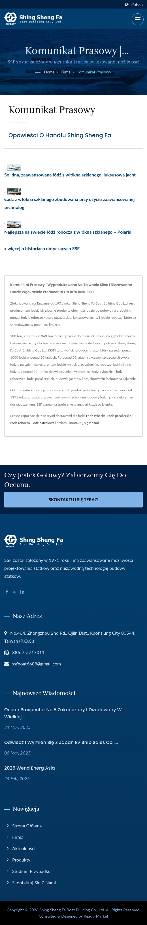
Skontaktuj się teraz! (74, 499)
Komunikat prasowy (93, 71)
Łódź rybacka (96, 416)
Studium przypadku (31, 871)
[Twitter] (14, 592)
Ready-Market (96, 916)
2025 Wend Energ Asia (29, 768)
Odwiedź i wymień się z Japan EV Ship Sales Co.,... (61, 742)
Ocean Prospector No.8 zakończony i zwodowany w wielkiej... (63, 713)
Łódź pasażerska (119, 416)
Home (49, 71)
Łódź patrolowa (42, 423)
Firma (66, 71)
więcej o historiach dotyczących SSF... (44, 248)
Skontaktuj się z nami (83, 423)
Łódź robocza (20, 423)
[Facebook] (7, 592)
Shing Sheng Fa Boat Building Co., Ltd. (72, 909)
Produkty (21, 859)
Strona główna (27, 825)
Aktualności (23, 848)
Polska (137, 4)
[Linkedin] (22, 592)
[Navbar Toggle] (138, 19)
